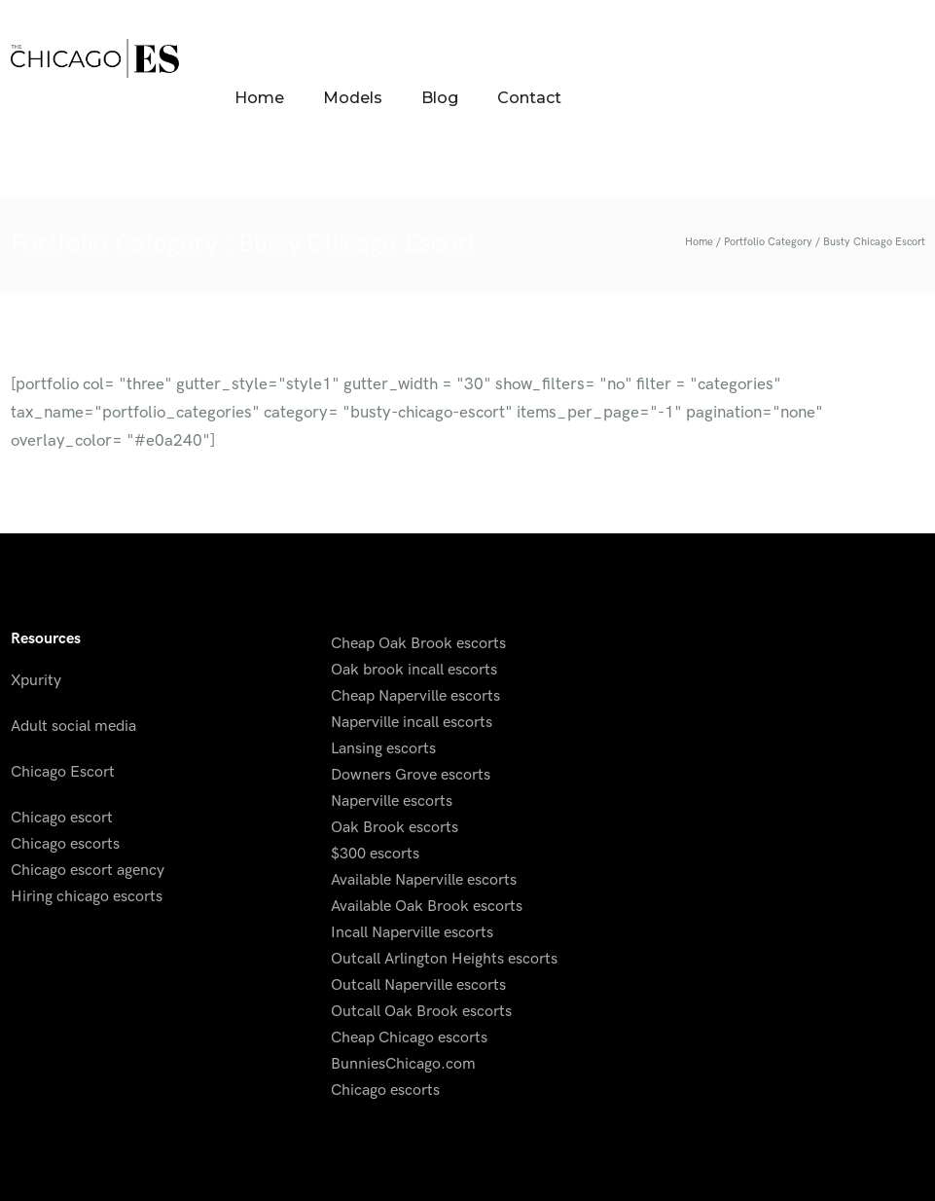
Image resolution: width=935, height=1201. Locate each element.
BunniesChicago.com (403, 1064)
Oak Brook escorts (394, 828)
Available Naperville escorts (424, 880)
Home (259, 98)
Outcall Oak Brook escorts (421, 1011)
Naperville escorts (391, 801)
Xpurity (36, 681)
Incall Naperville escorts (412, 933)
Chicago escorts (65, 844)
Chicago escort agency (87, 870)
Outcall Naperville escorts (418, 985)
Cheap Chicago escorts (409, 1038)
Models (352, 98)
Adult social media (73, 726)
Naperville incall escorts (411, 722)
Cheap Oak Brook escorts (418, 644)
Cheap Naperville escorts (415, 696)
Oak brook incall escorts (414, 670)
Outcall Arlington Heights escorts (444, 959)
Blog (439, 98)
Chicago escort (62, 818)
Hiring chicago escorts (86, 897)
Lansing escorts (383, 749)
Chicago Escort (63, 772)
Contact (529, 98)
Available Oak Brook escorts (426, 906)
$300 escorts (375, 854)
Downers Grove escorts (410, 775)
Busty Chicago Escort (874, 242)
